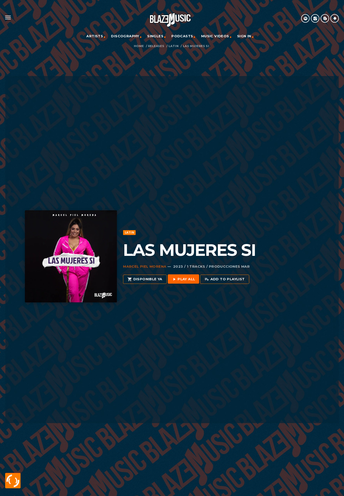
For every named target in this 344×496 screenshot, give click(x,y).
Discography (125, 36)
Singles (155, 36)
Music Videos (215, 36)
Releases (156, 46)
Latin (174, 46)
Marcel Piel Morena (144, 266)
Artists (94, 36)
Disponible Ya (144, 279)
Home (139, 46)
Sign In (244, 36)
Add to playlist (224, 279)
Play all (183, 279)
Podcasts (182, 36)
